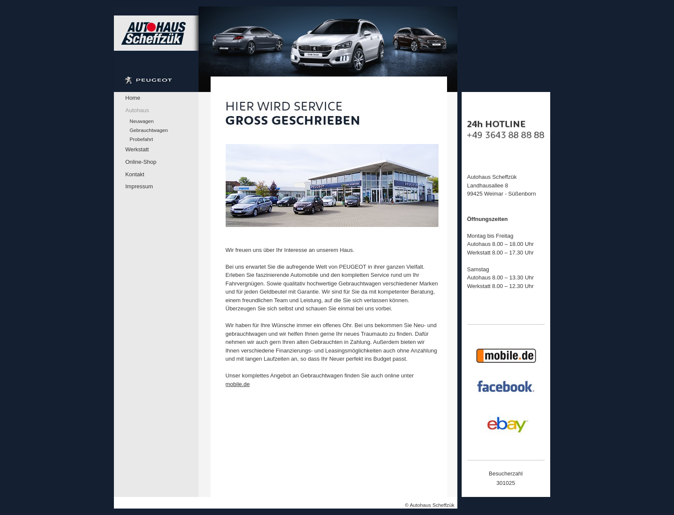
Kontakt (135, 174)
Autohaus (137, 110)
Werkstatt (137, 149)
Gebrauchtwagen (149, 130)
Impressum (139, 186)
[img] (285, 49)
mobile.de (238, 384)
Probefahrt (141, 139)
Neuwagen (142, 121)
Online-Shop (141, 162)
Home (133, 98)
